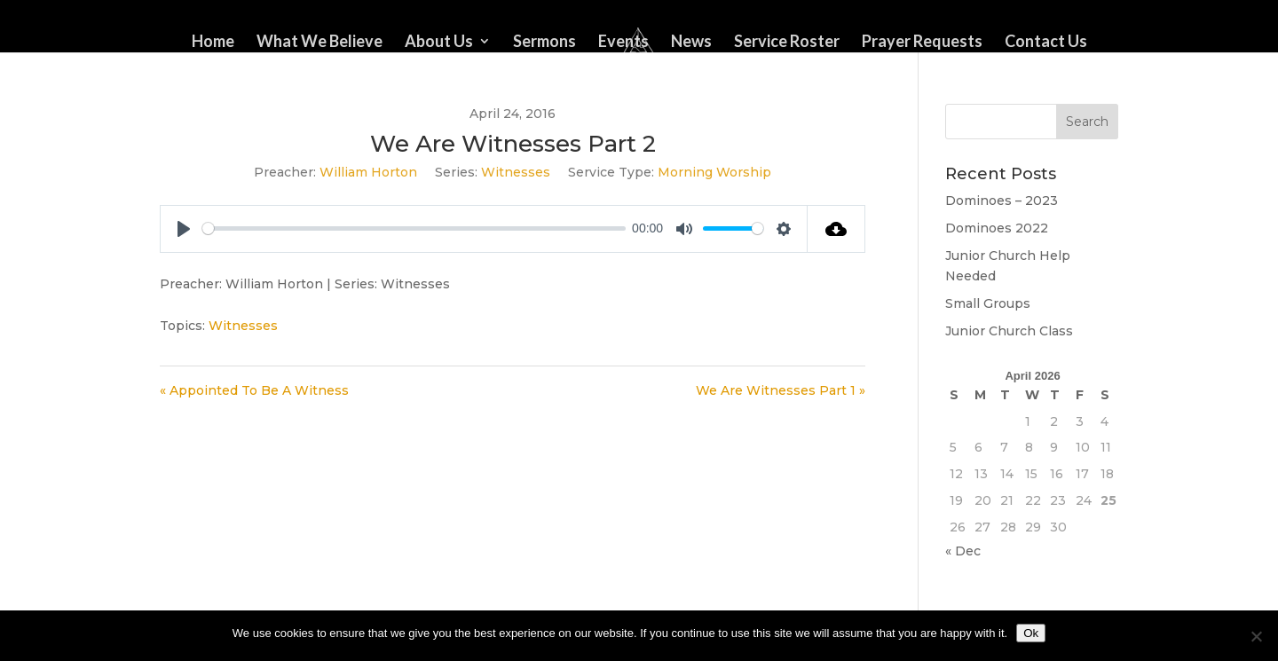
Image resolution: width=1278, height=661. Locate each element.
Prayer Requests (922, 43)
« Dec (963, 551)
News (691, 43)
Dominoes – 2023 (1001, 201)
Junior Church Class (1009, 331)
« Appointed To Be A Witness (254, 390)
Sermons (544, 43)
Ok (1030, 633)
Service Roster (787, 43)
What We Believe (319, 43)
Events (623, 43)
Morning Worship (714, 172)
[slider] (414, 228)
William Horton (368, 172)
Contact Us (1046, 43)
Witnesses (515, 172)
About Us (439, 43)
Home (213, 43)
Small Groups (987, 303)
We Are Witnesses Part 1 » (780, 390)
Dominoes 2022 (996, 228)
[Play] (184, 229)
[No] (1256, 636)
